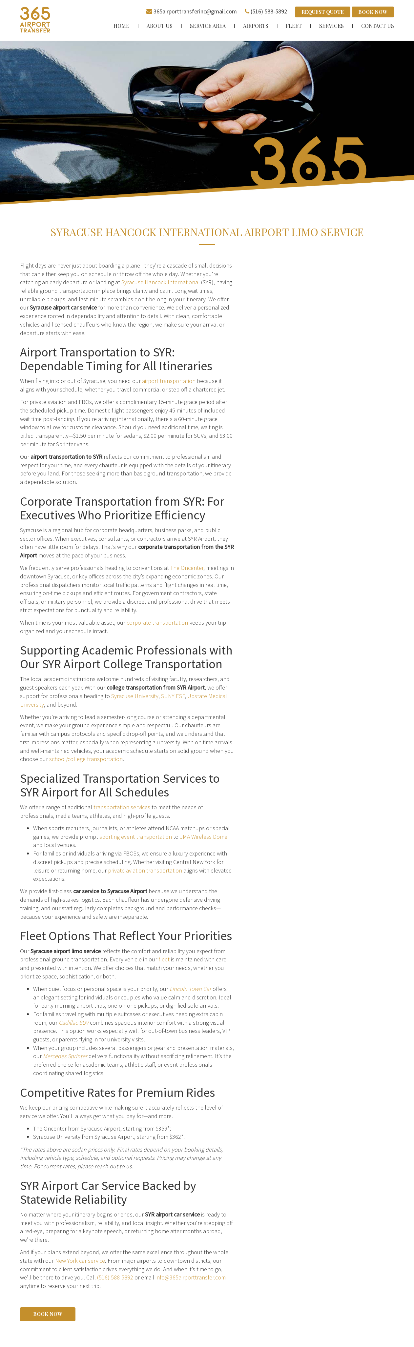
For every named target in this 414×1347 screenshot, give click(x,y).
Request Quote (322, 12)
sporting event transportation (135, 836)
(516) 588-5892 (269, 11)
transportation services (121, 807)
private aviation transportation (145, 870)
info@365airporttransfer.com (190, 1277)
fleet (164, 959)
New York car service (80, 1260)
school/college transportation (86, 759)
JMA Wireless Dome (203, 836)
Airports (255, 25)
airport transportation (169, 381)
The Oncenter (186, 568)
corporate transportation (157, 622)
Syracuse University (134, 696)
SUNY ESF (173, 696)
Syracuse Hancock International (160, 282)
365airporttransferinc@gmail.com (195, 11)
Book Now (372, 12)
